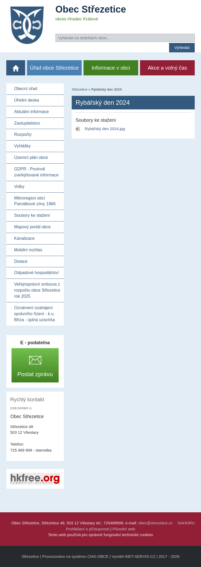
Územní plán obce (31, 157)
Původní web (124, 529)
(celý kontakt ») (20, 408)
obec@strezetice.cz (155, 523)
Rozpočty (23, 134)
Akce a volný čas (167, 68)
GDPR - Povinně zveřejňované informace (36, 172)
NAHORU (186, 523)
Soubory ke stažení (32, 215)
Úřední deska (26, 100)
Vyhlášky (22, 146)
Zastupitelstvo (27, 123)
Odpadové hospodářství (36, 272)
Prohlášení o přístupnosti (87, 529)
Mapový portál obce (32, 227)
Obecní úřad (25, 88)
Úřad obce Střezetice (54, 68)
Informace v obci (111, 68)
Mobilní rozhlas (28, 250)
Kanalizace (24, 238)
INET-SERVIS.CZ (140, 556)
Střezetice (79, 89)
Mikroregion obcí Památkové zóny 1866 (34, 201)
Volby (19, 186)
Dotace (20, 261)
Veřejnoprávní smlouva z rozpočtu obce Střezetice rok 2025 (37, 290)
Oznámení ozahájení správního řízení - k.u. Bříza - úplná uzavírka (34, 313)
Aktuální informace (31, 111)
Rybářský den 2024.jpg (105, 128)
